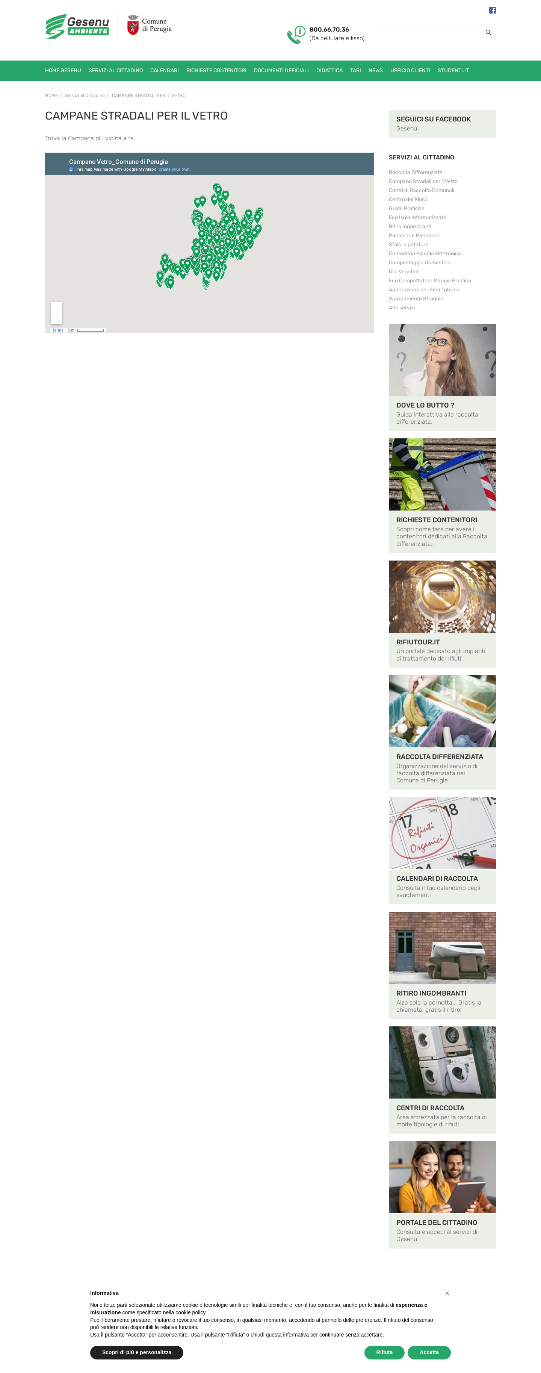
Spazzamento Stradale (416, 299)
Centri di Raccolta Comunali (421, 190)
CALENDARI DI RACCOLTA (437, 878)
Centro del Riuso (408, 199)
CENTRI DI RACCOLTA (430, 1108)
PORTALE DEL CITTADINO (437, 1222)
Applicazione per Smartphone (424, 289)
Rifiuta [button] (384, 1352)
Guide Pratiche (407, 208)
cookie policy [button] (190, 1312)
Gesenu (406, 128)
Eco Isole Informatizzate (417, 217)
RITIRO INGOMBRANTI (431, 993)
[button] (447, 1293)
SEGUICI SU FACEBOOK (433, 119)
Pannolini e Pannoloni (414, 235)
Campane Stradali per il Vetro (149, 95)
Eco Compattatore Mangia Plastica (430, 280)
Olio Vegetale (404, 271)
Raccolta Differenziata (416, 172)
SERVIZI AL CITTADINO (421, 157)
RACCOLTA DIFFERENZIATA (439, 757)
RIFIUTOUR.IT (418, 642)
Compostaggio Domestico (419, 262)
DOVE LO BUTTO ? (425, 405)
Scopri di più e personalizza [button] (136, 1352)
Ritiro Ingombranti (410, 226)
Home (51, 95)
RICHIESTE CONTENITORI (436, 520)
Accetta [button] (429, 1352)
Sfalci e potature (408, 244)
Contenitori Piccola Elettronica (425, 253)
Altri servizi (402, 308)
